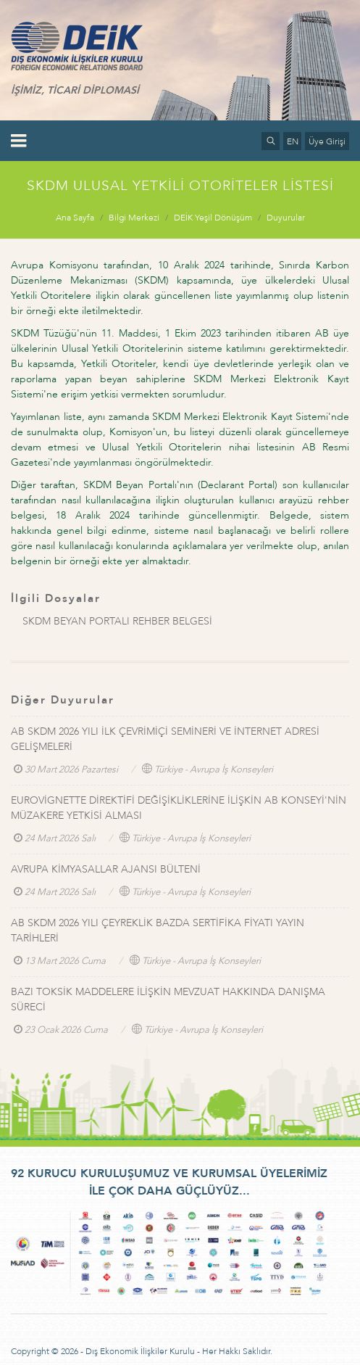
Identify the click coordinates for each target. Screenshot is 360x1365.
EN (292, 141)
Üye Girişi (327, 141)
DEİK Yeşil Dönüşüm (213, 217)
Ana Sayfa (75, 217)
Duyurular (286, 217)
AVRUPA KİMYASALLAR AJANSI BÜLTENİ (106, 869)
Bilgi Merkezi (134, 217)
